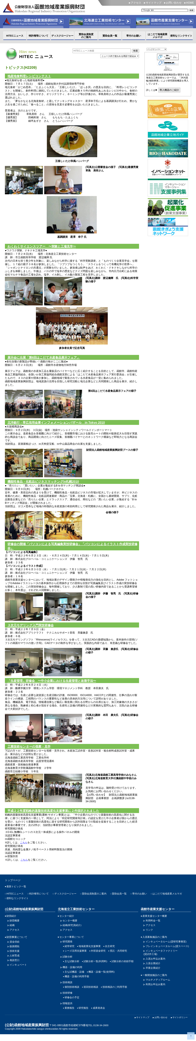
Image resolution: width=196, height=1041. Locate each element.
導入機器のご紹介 (170, 90)
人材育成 (15, 960)
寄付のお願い (146, 897)
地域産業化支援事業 (91, 950)
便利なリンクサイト (55, 902)
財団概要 (15, 924)
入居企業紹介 (153, 972)
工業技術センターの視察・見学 (29, 749)
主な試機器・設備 (75, 977)
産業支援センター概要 (155, 919)
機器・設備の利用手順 (78, 982)
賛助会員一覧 (125, 897)
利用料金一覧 (153, 924)
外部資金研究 (100, 955)
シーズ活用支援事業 (76, 955)
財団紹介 (11, 919)
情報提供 (68, 1009)
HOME (190, 2)
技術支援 (15, 955)
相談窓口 (15, 965)
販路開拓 (15, 950)
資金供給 (15, 946)
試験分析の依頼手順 (125, 966)
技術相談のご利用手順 (117, 992)
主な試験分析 (72, 966)
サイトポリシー (179, 1024)
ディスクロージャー (68, 897)
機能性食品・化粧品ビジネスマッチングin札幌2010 (44, 483)
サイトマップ (153, 2)
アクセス (136, 2)
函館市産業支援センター (156, 912)
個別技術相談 (72, 992)
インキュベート (19, 969)
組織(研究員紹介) (72, 929)
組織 (12, 929)
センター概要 (70, 924)
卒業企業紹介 (153, 976)
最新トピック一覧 (16, 890)
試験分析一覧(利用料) (96, 966)
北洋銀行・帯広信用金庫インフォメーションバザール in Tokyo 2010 (58, 423)
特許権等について (40, 897)
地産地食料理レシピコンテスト (30, 76)
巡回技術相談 (92, 992)
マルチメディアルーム (159, 988)
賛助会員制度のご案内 (98, 897)
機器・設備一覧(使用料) (103, 977)
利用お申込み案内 (156, 993)
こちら (24, 845)
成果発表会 (100, 1014)
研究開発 (68, 946)
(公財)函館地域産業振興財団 (23, 912)
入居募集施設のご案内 (155, 941)
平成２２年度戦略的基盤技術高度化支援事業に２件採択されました (55, 813)
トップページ (13, 883)
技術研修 (68, 998)
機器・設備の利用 (73, 972)
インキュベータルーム (167, 946)
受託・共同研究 (121, 955)
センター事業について (72, 941)
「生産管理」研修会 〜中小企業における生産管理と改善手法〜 (53, 683)
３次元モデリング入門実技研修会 (31, 627)
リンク (149, 934)
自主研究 (112, 950)
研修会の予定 (72, 1003)
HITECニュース (15, 897)
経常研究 (70, 950)
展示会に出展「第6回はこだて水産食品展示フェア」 (45, 358)
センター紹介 (67, 919)
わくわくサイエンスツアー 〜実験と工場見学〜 (43, 247)
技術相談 (68, 988)
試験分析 (68, 961)
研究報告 (84, 1014)
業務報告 (70, 1014)
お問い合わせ (174, 2)
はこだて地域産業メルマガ (22, 902)
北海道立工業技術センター (75, 912)
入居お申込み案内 (156, 967)
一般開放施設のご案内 (155, 984)
